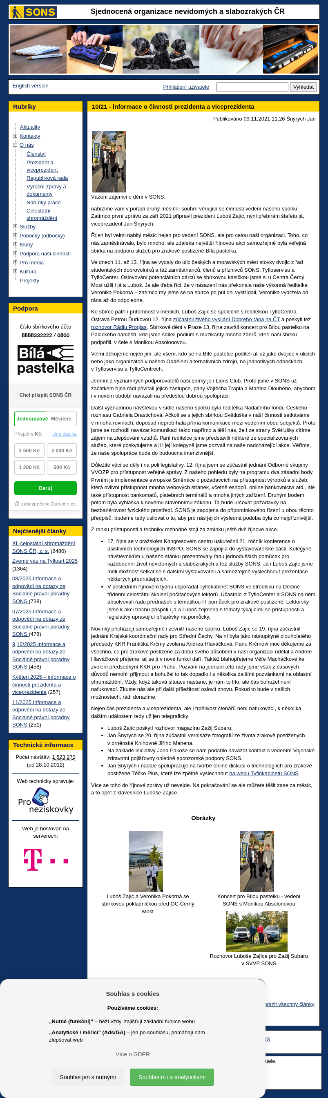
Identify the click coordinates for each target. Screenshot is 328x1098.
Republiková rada (47, 178)
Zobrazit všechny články (286, 1004)
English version (31, 86)
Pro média (32, 262)
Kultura (28, 271)
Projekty (29, 280)
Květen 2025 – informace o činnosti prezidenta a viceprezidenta (44, 684)
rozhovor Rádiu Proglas (119, 327)
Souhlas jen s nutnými (88, 1077)
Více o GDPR (133, 1054)
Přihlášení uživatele (186, 87)
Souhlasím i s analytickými (171, 1077)
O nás (27, 145)
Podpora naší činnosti (45, 253)
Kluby (26, 245)
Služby (28, 227)
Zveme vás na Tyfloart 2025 (45, 561)
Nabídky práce (44, 202)
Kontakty (30, 136)
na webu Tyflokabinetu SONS (264, 773)
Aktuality (30, 127)
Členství (36, 154)
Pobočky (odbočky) (42, 236)
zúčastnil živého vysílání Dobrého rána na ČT (226, 319)
